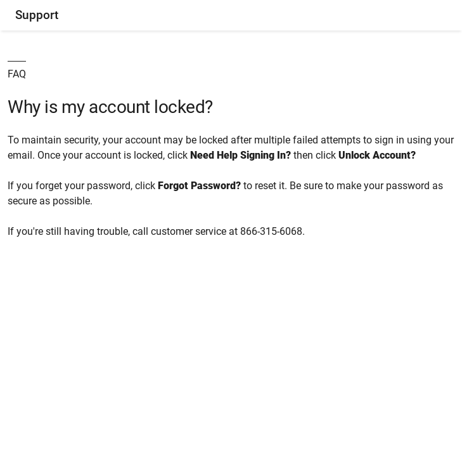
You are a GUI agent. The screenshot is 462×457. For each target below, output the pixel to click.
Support (36, 15)
